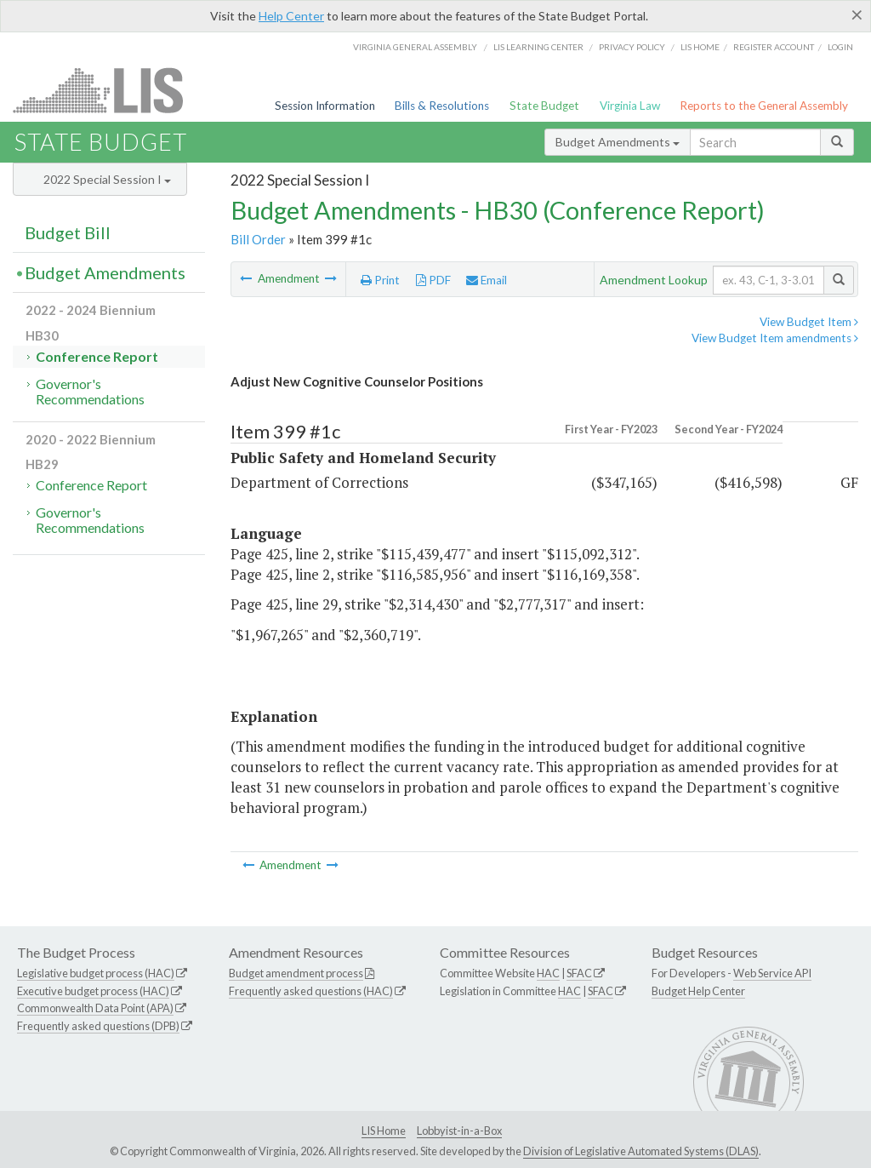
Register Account (773, 47)
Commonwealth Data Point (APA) (95, 1008)
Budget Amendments (617, 142)
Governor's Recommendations (90, 391)
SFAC (579, 973)
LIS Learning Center (538, 47)
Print (380, 280)
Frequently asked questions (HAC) (311, 991)
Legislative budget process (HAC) (95, 973)
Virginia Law (630, 105)
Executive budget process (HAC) (93, 991)
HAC (548, 973)
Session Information (325, 105)
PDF (433, 280)
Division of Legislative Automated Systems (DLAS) (641, 1151)
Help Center (291, 16)
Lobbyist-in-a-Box (459, 1130)
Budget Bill (68, 232)
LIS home (700, 47)
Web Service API (772, 973)
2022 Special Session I (107, 179)
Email (486, 280)
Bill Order (258, 239)
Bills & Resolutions (442, 105)
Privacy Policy (632, 47)
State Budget (544, 105)
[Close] (857, 14)
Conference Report (97, 356)
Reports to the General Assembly (764, 105)
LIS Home (383, 1130)
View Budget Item (809, 322)
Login (840, 47)
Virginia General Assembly (415, 47)
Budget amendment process (296, 973)
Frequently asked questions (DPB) (98, 1026)
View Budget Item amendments (775, 338)
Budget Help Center (698, 991)
